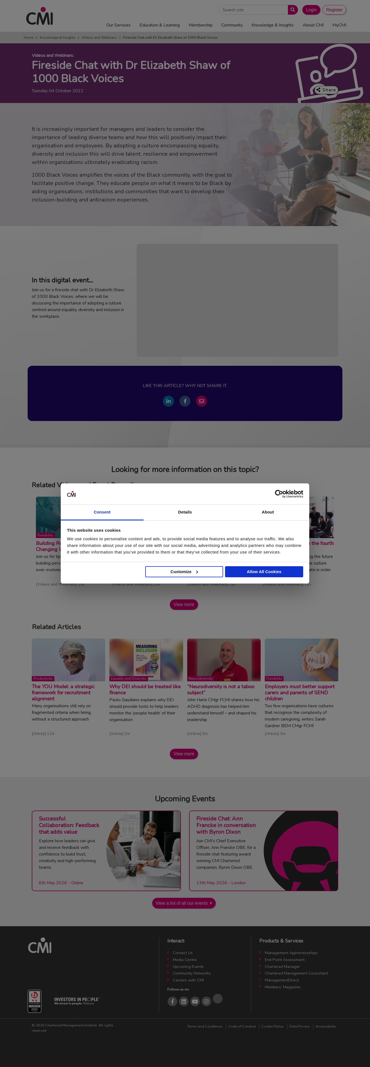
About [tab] (268, 512)
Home (28, 37)
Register (334, 9)
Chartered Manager (282, 966)
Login (311, 9)
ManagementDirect (282, 980)
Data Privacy (299, 1026)
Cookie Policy (272, 1026)
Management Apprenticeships (291, 952)
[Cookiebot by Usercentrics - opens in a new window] (279, 494)
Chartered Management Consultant (296, 973)
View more (183, 604)
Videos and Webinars (99, 37)
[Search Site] (253, 10)
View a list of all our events (182, 903)
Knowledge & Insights (57, 37)
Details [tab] (185, 512)
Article (39, 733)
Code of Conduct (242, 1026)
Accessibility (326, 1026)
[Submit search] (292, 10)
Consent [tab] (102, 512)
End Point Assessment (285, 959)
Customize (184, 571)
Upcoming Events (188, 966)
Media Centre (185, 959)
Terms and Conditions (205, 1026)
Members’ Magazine (282, 987)
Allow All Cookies (264, 571)
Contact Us (183, 952)
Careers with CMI (188, 980)
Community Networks (192, 973)
